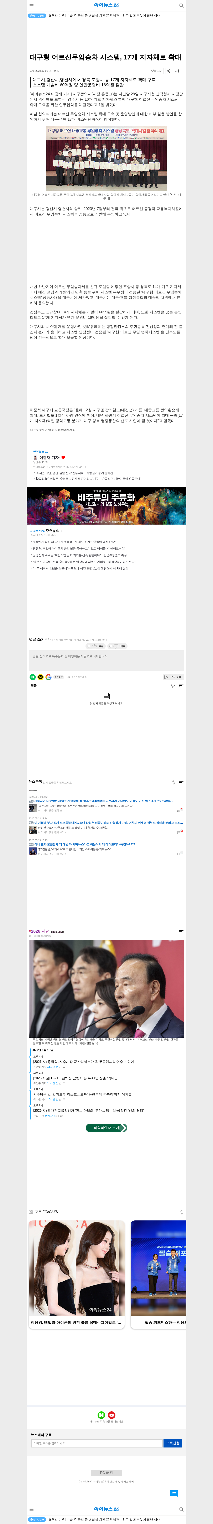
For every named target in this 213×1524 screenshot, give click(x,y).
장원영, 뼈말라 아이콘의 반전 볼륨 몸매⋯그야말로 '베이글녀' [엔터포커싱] (79, 548)
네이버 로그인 (33, 677)
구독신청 (173, 1443)
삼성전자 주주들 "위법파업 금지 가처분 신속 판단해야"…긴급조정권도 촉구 (80, 555)
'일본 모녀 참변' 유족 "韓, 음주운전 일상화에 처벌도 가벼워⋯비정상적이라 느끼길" (84, 561)
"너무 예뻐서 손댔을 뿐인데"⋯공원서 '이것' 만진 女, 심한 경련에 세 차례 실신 (80, 568)
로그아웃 (58, 677)
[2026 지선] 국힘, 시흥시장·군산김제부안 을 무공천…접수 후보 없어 (83, 1061)
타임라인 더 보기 (106, 1128)
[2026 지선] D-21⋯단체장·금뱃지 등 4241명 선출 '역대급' (75, 1078)
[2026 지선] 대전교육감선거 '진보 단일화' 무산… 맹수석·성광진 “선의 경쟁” (88, 1110)
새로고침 (61, 531)
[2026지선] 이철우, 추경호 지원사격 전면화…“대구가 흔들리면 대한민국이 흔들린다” (88, 478)
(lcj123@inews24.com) (63, 430)
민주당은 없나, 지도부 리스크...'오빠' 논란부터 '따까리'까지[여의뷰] (83, 1094)
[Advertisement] (106, 36)
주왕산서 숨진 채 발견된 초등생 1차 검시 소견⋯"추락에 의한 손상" (74, 541)
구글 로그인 (48, 677)
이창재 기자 (49, 458)
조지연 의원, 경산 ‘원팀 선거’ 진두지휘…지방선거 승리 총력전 (74, 473)
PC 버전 (106, 1473)
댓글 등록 (176, 677)
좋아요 (63, 457)
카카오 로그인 (40, 677)
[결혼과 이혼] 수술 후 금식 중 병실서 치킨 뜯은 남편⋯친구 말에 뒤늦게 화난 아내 (103, 15)
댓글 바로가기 (174, 1493)
